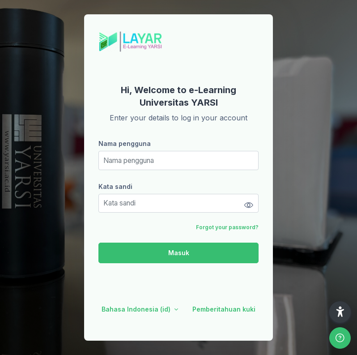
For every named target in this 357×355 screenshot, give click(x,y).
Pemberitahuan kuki (223, 309)
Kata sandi (115, 186)
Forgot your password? (227, 227)
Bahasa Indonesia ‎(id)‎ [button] (137, 309)
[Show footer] (340, 338)
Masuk (178, 253)
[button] (340, 312)
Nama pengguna (124, 143)
